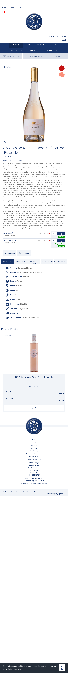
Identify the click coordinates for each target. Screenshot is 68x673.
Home (4, 8)
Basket (64, 36)
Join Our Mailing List (34, 451)
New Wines (41, 45)
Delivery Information (34, 460)
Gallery (34, 439)
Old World (26, 277)
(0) (63, 40)
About (19, 8)
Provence (19, 285)
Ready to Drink (23, 309)
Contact (11, 8)
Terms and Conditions (34, 454)
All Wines (16, 45)
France (19, 281)
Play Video (9, 253)
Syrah (38, 318)
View (34, 408)
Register (49, 36)
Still (10, 160)
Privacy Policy (34, 457)
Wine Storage (34, 463)
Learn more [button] (17, 669)
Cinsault (24, 318)
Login (57, 36)
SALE (28, 45)
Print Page (24, 253)
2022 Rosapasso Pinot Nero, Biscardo (34, 377)
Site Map (34, 448)
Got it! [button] (62, 668)
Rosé (5, 160)
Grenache (31, 318)
